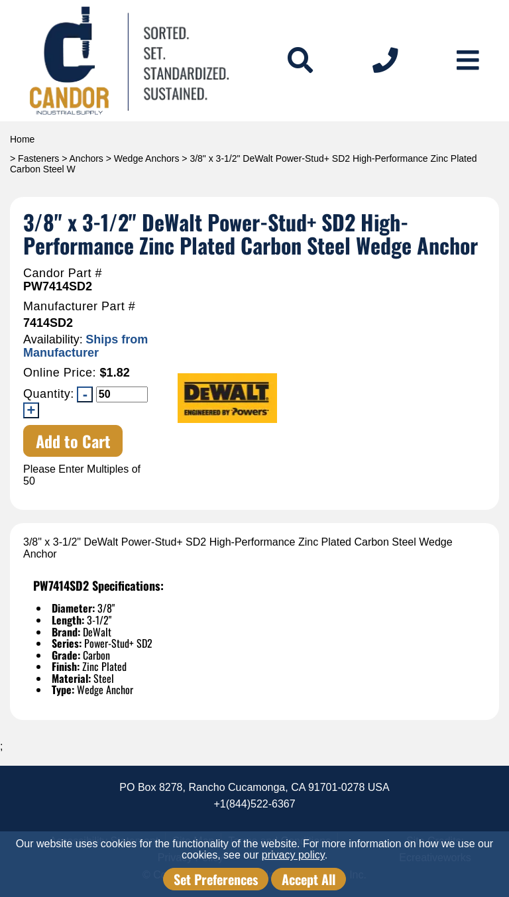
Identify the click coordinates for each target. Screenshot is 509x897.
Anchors (86, 158)
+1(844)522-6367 (254, 803)
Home (22, 139)
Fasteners (38, 158)
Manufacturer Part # (79, 306)
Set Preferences (216, 879)
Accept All (308, 879)
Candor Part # (62, 273)
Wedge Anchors (147, 158)
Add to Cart (73, 441)
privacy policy (293, 855)
